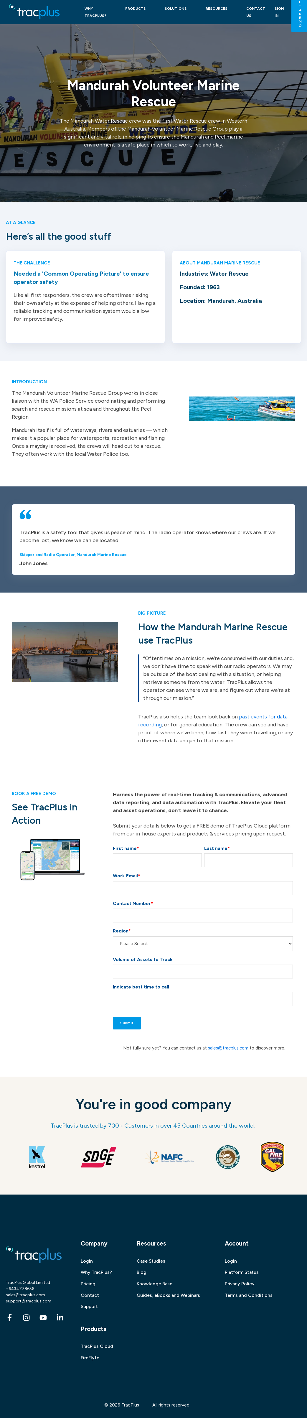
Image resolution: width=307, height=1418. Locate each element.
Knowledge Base (154, 1283)
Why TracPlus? (96, 1272)
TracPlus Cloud (97, 1346)
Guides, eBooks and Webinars (168, 1295)
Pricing (88, 1283)
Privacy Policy (240, 1283)
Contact (90, 1295)
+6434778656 (20, 1288)
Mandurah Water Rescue (99, 121)
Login (87, 1261)
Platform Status (242, 1272)
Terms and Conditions (249, 1295)
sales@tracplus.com (228, 1048)
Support (89, 1306)
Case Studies (151, 1261)
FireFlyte (90, 1357)
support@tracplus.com (28, 1301)
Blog (141, 1272)
